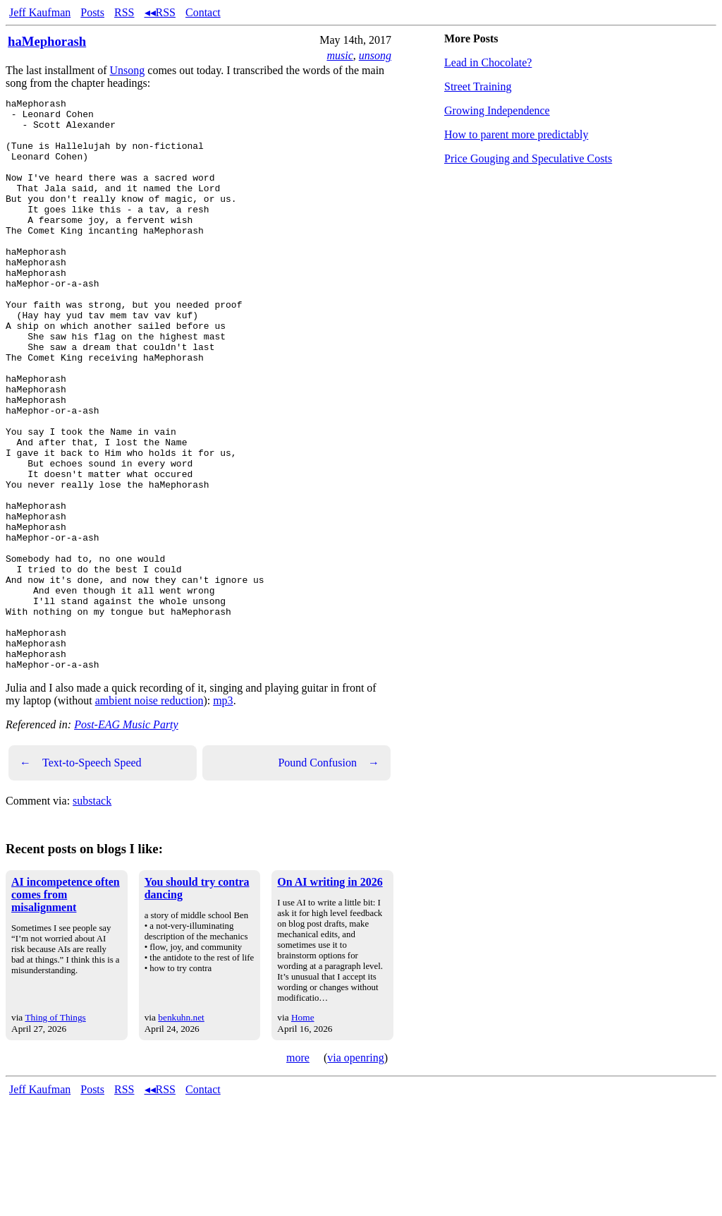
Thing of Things (55, 1131)
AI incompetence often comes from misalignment (65, 1009)
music (339, 55)
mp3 (223, 815)
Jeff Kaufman (40, 12)
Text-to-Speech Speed (81, 877)
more (298, 1172)
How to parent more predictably (516, 134)
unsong (375, 55)
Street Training (478, 86)
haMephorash (47, 41)
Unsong (127, 70)
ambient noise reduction (149, 815)
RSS (124, 12)
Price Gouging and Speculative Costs (528, 158)
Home (302, 1131)
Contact (203, 12)
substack (92, 915)
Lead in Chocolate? (488, 62)
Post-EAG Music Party (126, 839)
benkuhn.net (181, 1131)
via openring (355, 1172)
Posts (92, 12)
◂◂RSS (160, 12)
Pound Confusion (328, 877)
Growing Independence (497, 110)
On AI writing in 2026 (329, 996)
